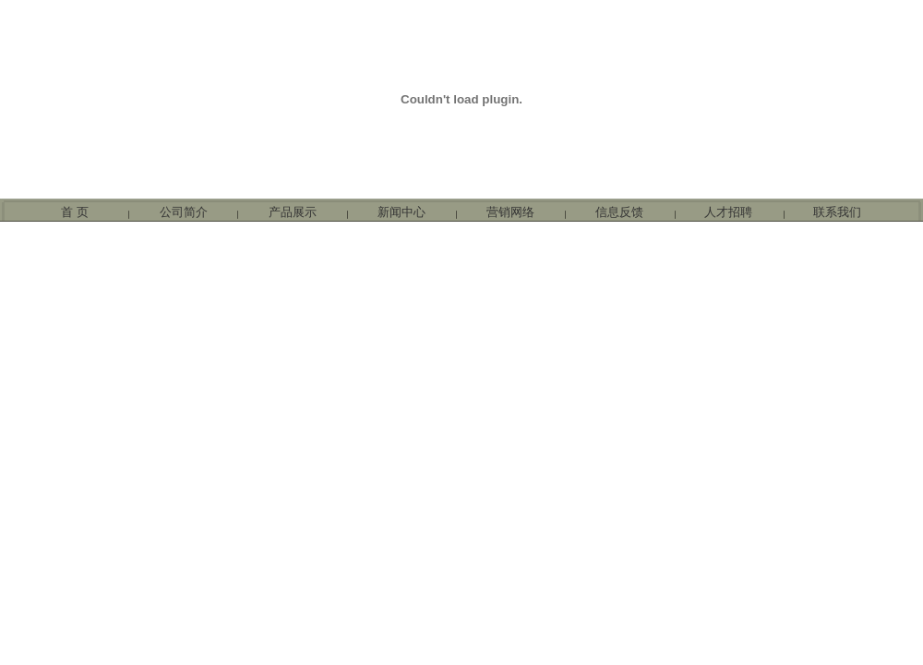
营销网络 (510, 212)
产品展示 (293, 212)
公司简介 (184, 212)
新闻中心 (402, 212)
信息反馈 (619, 212)
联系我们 (837, 212)
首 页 (75, 212)
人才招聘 (728, 212)
